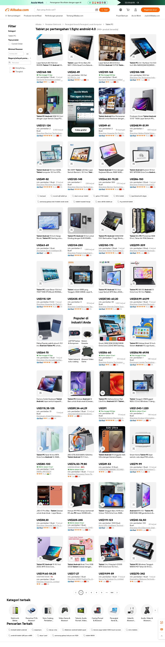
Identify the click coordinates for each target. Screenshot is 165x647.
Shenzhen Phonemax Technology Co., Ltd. (143, 251)
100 (112, 592)
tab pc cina (51, 630)
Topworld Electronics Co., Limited (81, 527)
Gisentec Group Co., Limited (48, 582)
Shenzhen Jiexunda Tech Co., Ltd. (50, 525)
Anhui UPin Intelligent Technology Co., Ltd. (112, 525)
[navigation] (19, 309)
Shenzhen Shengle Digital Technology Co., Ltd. (112, 307)
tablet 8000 (89, 636)
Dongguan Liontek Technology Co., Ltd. (143, 362)
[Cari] (104, 10)
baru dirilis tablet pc (103, 202)
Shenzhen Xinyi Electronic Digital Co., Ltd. (143, 528)
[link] (161, 622)
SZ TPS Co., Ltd (74, 77)
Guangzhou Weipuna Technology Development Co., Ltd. (143, 579)
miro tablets (131, 630)
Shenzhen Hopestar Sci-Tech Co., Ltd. (112, 133)
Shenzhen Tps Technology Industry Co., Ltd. (143, 77)
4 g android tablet (125, 202)
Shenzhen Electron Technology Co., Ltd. (50, 133)
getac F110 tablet (100, 196)
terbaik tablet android (17, 630)
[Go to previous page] (75, 592)
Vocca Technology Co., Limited (111, 579)
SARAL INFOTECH (44, 471)
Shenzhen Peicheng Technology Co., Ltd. (50, 185)
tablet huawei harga (81, 202)
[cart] (128, 10)
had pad (41, 196)
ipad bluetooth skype (138, 196)
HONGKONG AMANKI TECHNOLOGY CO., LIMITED (112, 469)
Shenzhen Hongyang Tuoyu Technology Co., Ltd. (81, 474)
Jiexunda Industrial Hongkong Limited (81, 414)
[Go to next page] (117, 592)
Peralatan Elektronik (53, 24)
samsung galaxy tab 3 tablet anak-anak (52, 202)
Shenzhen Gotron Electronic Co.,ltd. (112, 418)
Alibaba (38, 24)
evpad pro (37, 630)
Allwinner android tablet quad (74, 630)
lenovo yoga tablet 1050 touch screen (106, 630)
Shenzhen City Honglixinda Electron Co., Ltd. (50, 360)
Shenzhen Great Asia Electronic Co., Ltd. (143, 304)
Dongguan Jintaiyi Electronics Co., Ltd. (50, 416)
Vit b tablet (118, 196)
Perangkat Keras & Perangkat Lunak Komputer (83, 24)
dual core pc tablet (80, 196)
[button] (96, 9)
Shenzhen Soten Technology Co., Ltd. (112, 251)
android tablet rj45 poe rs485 (20, 636)
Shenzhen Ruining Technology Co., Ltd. (112, 362)
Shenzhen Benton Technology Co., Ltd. (112, 187)
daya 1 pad (42, 636)
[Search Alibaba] (65, 9)
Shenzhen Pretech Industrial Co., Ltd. (143, 185)
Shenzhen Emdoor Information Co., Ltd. (143, 418)
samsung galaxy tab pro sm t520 (65, 636)
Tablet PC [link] (109, 24)
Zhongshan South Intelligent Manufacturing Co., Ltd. (50, 251)
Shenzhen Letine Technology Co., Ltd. (143, 469)
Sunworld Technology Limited (48, 80)
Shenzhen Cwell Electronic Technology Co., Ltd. (81, 307)
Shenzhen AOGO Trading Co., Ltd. (81, 579)
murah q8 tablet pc (59, 196)
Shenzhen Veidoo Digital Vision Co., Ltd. (143, 133)
